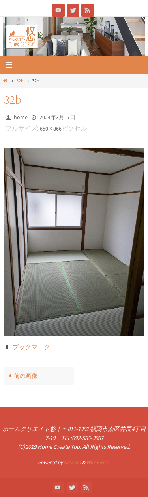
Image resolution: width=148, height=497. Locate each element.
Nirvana (72, 462)
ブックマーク (31, 347)
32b (20, 80)
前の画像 (21, 375)
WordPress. (98, 462)
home (21, 117)
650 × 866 (51, 128)
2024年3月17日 (57, 117)
